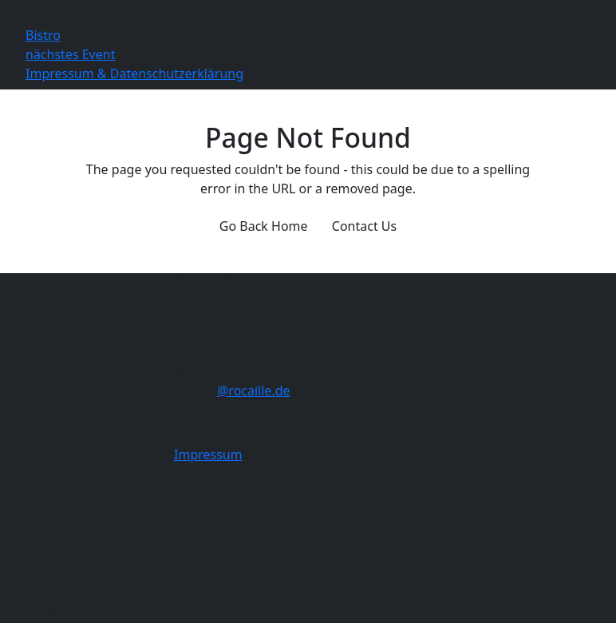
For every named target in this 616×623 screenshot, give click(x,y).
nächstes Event (70, 54)
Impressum (208, 454)
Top (47, 610)
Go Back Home (263, 226)
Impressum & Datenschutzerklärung (134, 73)
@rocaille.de (253, 390)
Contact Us (364, 226)
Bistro (43, 35)
